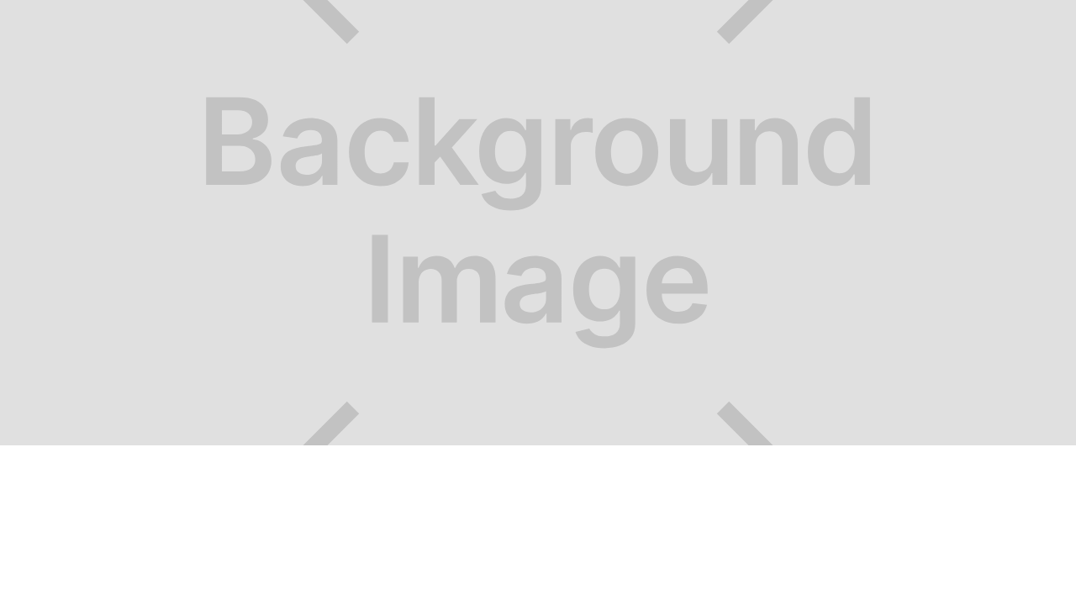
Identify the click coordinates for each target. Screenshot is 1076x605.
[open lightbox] (538, 222)
